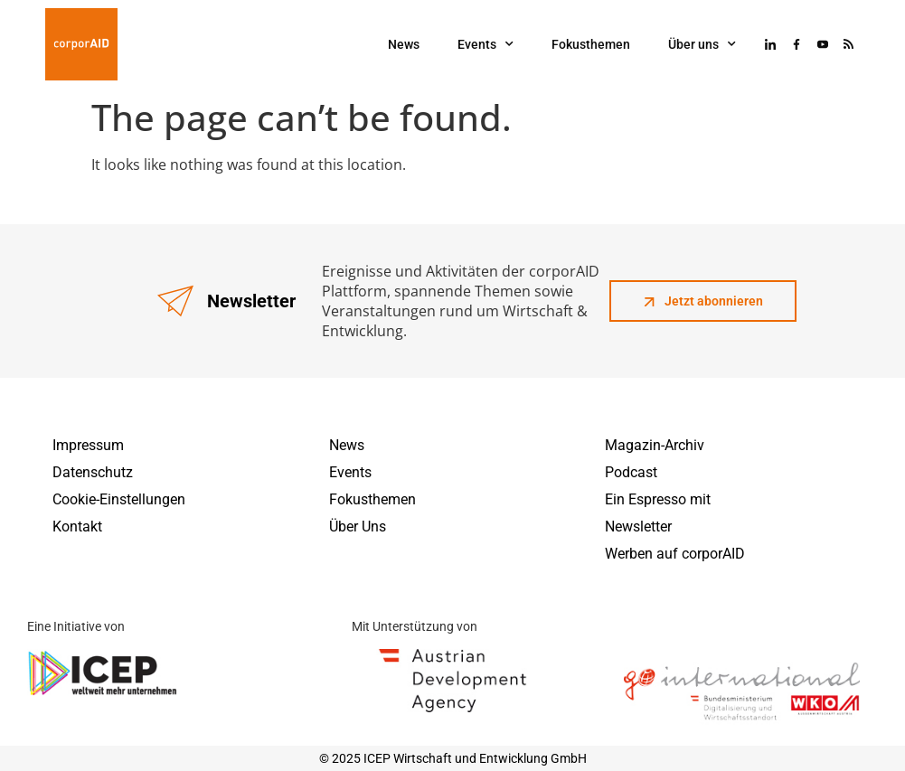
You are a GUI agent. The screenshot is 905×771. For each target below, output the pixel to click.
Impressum (88, 445)
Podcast (631, 472)
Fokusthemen (590, 44)
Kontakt (77, 526)
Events (485, 44)
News (404, 44)
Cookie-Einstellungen (118, 499)
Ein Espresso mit (658, 499)
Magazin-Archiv (654, 445)
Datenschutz (92, 472)
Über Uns (357, 526)
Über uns (702, 44)
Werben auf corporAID (675, 553)
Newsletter (638, 526)
